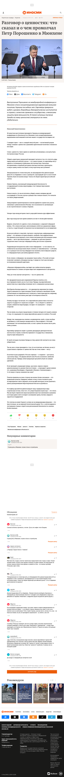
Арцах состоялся (15, 546)
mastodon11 (13, 636)
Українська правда (8, 18)
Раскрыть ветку (52, 541)
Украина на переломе (40, 426)
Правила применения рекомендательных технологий (37, 727)
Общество (49, 711)
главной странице (48, 519)
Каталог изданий (6, 725)
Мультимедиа (57, 711)
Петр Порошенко (12, 426)
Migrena (12, 604)
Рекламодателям (42, 725)
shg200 (12, 589)
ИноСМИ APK (5, 729)
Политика (31, 426)
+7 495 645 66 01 (6, 747)
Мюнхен (19, 426)
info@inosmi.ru (6, 742)
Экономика (26, 711)
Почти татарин (15, 654)
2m (11, 573)
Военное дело (40, 711)
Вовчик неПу (14, 535)
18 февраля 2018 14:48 (28, 17)
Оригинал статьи (57, 17)
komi (11, 557)
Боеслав (12, 524)
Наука (32, 711)
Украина (17, 18)
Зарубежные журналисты (20, 725)
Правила (54, 512)
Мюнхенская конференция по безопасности (18, 429)
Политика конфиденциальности (11, 727)
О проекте (33, 725)
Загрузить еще (32, 671)
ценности (25, 426)
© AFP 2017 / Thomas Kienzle (9, 80)
